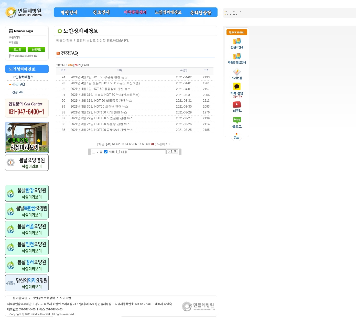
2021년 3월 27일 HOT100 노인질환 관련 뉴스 (102, 118)
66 (135, 144)
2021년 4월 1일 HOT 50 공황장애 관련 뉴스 (101, 89)
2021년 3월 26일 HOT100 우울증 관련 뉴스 (100, 124)
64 (126, 144)
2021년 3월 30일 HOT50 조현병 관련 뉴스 (100, 106)
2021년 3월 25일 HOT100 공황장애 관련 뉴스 (102, 130)
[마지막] (166, 144)
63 (122, 144)
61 (113, 144)
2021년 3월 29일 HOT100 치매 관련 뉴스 (99, 112)
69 (147, 144)
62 (118, 144)
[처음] (101, 144)
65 (131, 144)
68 (143, 144)
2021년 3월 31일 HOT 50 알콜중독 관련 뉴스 (101, 100)
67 (139, 144)
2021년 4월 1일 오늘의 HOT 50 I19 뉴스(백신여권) (105, 83)
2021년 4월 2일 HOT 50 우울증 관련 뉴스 (99, 77)
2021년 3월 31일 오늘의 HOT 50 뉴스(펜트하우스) (105, 95)
